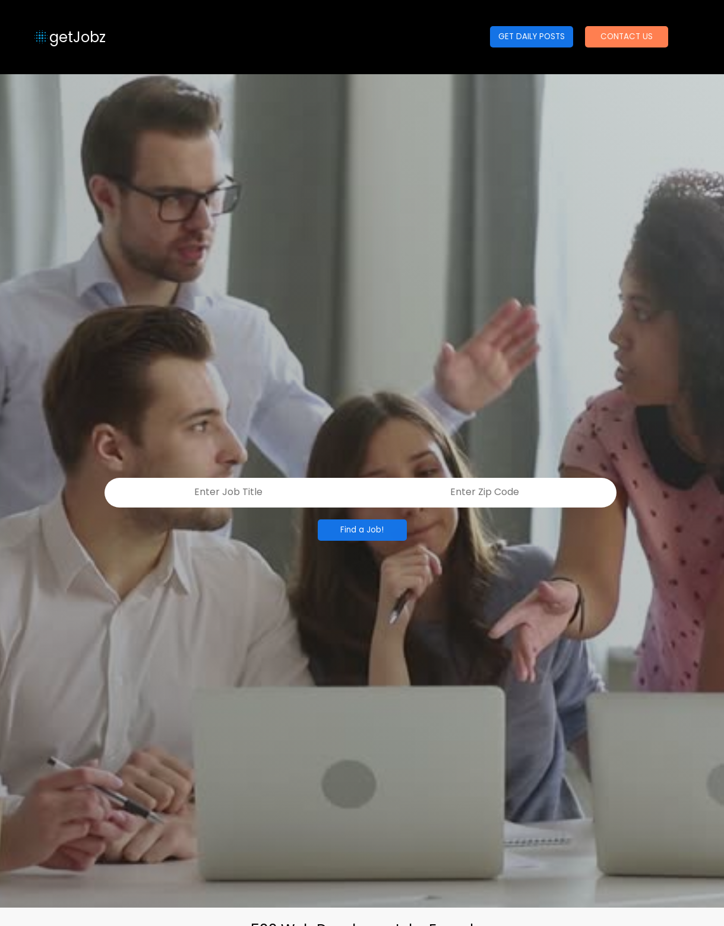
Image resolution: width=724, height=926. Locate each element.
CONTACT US (626, 36)
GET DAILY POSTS (531, 36)
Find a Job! (362, 529)
